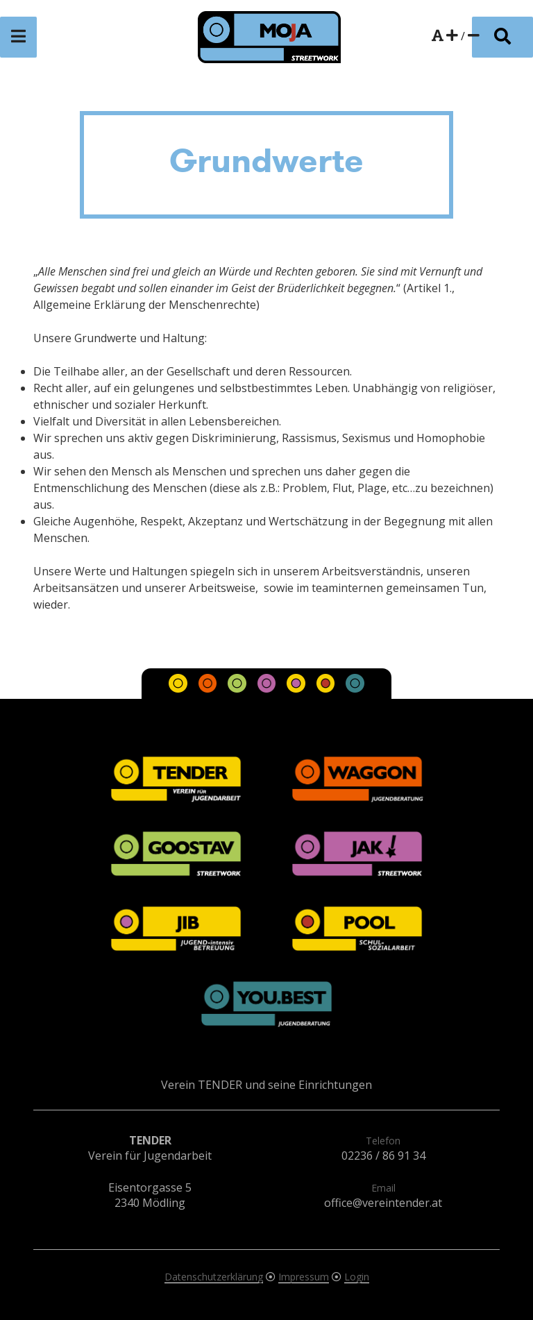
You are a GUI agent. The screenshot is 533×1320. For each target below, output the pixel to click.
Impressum (303, 1276)
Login (356, 1276)
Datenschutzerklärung (213, 1276)
